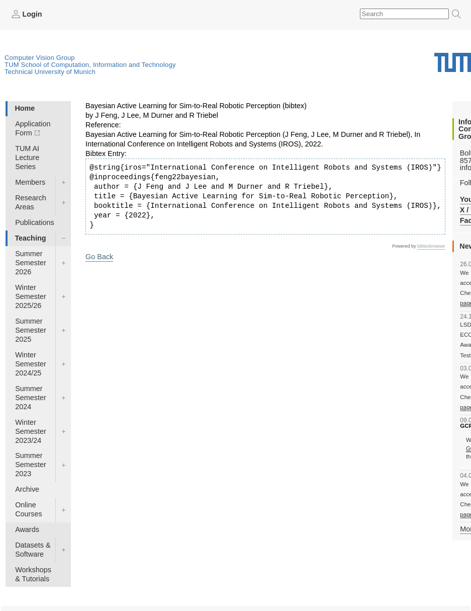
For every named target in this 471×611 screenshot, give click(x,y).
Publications (34, 222)
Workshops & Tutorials (33, 574)
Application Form (32, 128)
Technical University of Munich (50, 71)
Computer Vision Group (40, 57)
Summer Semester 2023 (30, 464)
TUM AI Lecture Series (27, 157)
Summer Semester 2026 (30, 263)
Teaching (30, 238)
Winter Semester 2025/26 (30, 296)
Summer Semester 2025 (30, 330)
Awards (27, 529)
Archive (27, 489)
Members (30, 182)
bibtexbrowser (431, 246)
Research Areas (30, 202)
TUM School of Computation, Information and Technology (90, 64)
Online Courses (28, 509)
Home (25, 108)
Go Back (99, 257)
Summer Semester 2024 (30, 398)
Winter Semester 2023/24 (30, 431)
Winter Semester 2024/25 (30, 364)
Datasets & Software (32, 549)
